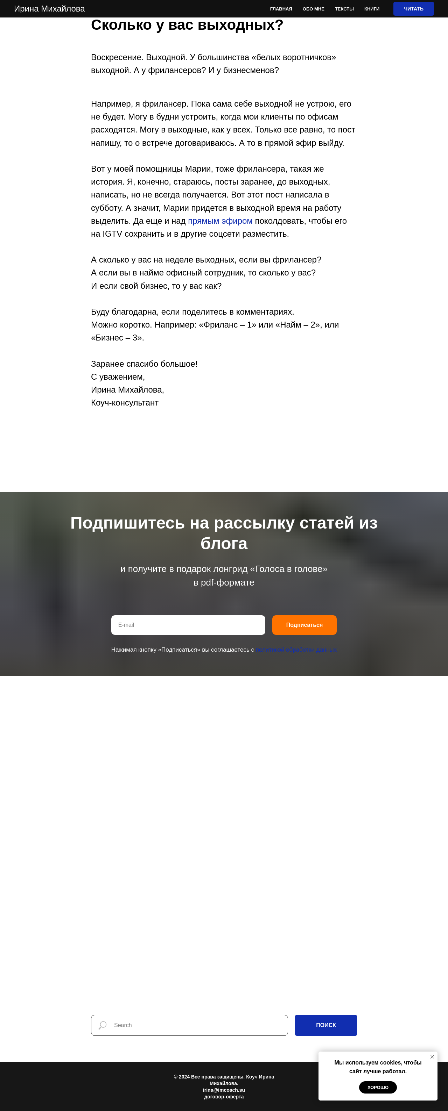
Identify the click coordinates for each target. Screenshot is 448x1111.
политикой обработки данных (296, 649)
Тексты (344, 9)
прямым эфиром (220, 220)
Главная (281, 9)
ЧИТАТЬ (414, 9)
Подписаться (304, 625)
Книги (371, 9)
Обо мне (313, 9)
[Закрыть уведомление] (432, 1056)
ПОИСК (326, 1025)
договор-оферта (224, 1096)
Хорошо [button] (378, 1087)
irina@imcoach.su (224, 1090)
